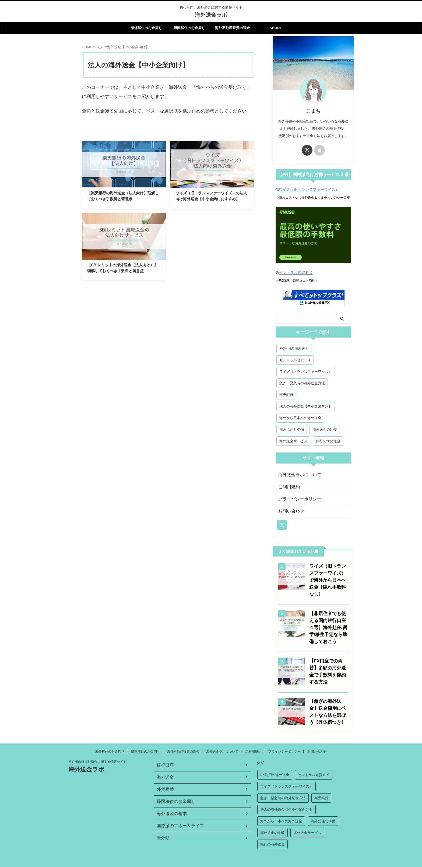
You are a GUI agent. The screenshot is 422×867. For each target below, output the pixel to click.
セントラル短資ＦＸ (293, 272)
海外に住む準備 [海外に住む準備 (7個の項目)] (291, 429)
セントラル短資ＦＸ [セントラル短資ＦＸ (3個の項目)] (295, 359)
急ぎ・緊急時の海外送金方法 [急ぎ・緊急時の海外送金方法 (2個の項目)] (302, 383)
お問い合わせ (289, 510)
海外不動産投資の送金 (232, 28)
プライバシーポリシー (297, 498)
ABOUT (275, 28)
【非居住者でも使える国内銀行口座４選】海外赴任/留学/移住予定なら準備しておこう (328, 620)
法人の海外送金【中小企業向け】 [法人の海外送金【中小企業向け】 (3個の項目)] (305, 406)
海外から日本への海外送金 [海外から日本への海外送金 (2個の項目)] (300, 417)
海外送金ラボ (211, 15)
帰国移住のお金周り (189, 28)
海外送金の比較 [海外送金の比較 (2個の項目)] (324, 429)
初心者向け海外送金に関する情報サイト (97, 753)
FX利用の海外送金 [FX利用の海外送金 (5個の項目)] (293, 348)
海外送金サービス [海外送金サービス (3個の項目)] (293, 440)
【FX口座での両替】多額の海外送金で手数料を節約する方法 (328, 660)
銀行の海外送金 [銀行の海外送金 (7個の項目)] (328, 440)
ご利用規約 (287, 486)
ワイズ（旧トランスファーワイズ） (304, 189)
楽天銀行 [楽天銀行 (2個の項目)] (286, 394)
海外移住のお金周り (146, 28)
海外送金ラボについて (297, 474)
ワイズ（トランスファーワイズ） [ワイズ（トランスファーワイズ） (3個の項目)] (305, 371)
